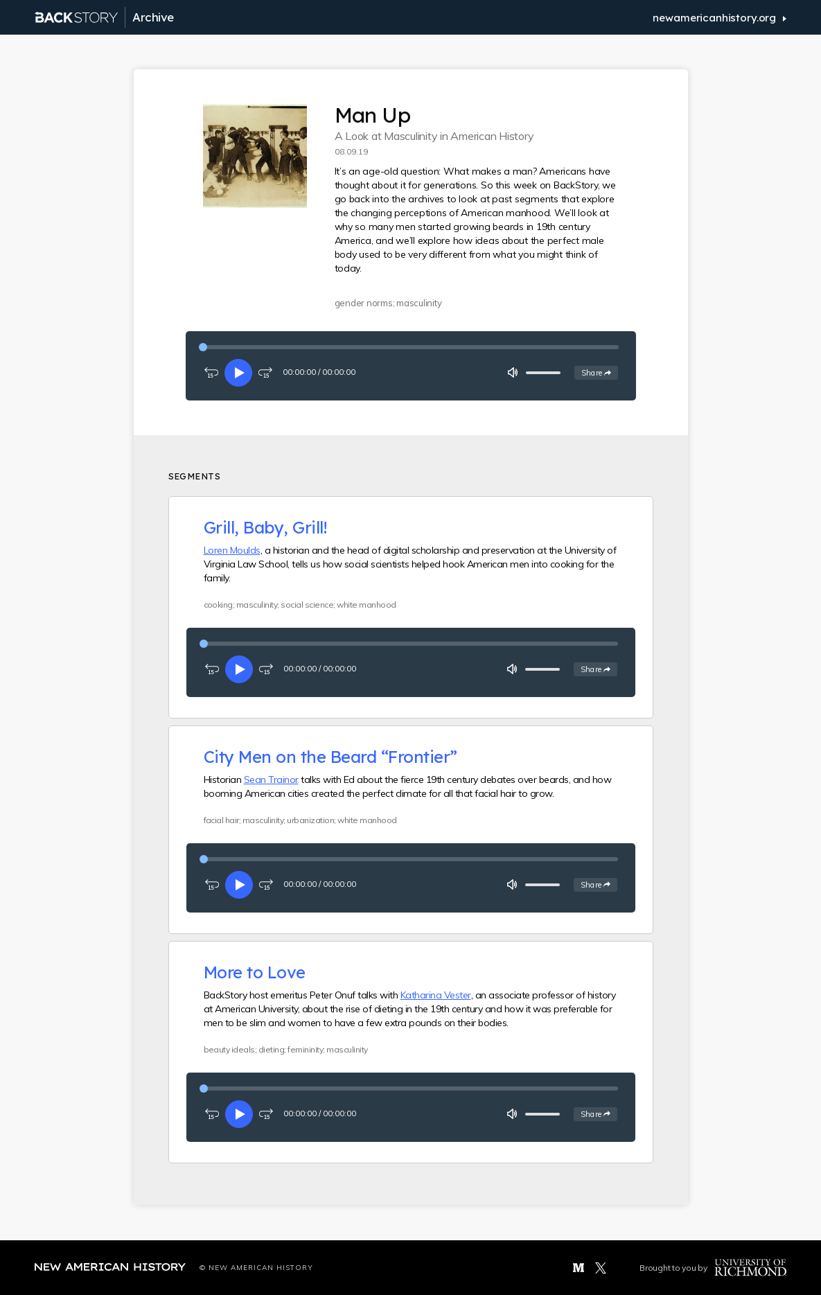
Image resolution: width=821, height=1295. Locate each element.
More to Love (255, 972)
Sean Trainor (271, 779)
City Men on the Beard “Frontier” (330, 756)
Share (600, 372)
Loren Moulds (232, 550)
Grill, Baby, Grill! (265, 527)
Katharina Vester (435, 995)
